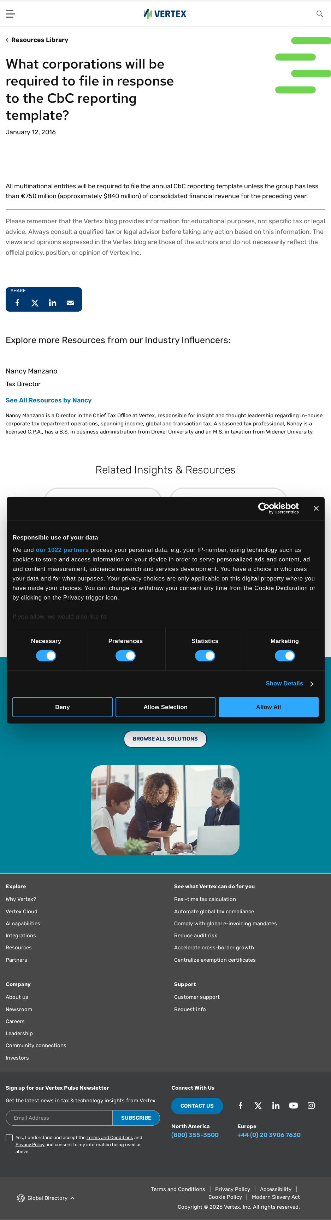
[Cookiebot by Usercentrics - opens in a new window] (268, 508)
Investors (17, 1058)
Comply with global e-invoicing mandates (225, 923)
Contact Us (197, 1106)
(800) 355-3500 (195, 1134)
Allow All (268, 706)
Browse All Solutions (165, 739)
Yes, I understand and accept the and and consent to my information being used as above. (79, 1144)
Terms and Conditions (110, 1137)
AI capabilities (23, 923)
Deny (62, 706)
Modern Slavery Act (276, 1197)
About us (17, 997)
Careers (15, 1021)
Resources (19, 947)
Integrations (21, 935)
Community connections (36, 1045)
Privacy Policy (30, 1144)
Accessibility (275, 1189)
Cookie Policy (225, 1197)
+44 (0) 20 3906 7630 (269, 1134)
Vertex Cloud (21, 911)
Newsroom (19, 1009)
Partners (16, 960)
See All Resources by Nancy (49, 400)
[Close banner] (316, 508)
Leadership (19, 1033)
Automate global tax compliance (214, 911)
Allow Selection (165, 706)
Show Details (284, 683)
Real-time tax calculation (205, 899)
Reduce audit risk (195, 935)
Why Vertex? (21, 899)
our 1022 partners (62, 550)
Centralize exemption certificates (215, 960)
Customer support (197, 997)
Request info (190, 1009)
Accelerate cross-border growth (214, 947)
